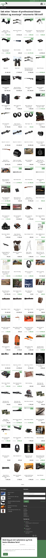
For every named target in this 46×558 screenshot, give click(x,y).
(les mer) (13, 550)
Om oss (25, 511)
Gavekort (25, 513)
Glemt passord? (42, 501)
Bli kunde (25, 510)
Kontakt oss (26, 516)
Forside (2, 7)
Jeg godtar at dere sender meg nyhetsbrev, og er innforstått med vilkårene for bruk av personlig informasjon (19, 550)
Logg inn (25, 514)
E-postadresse (26, 492)
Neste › (22, 484)
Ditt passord (26, 496)
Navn (11, 545)
